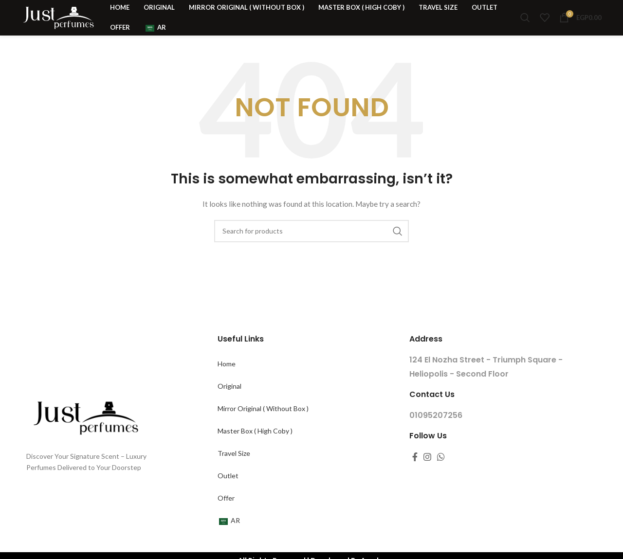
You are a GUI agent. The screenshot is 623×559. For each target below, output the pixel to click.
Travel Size (234, 469)
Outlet (228, 491)
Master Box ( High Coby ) (255, 446)
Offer (226, 513)
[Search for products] (525, 25)
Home (227, 379)
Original (229, 401)
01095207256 (435, 430)
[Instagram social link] (427, 472)
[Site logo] (57, 24)
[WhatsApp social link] (441, 472)
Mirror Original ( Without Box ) (263, 424)
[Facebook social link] (415, 472)
